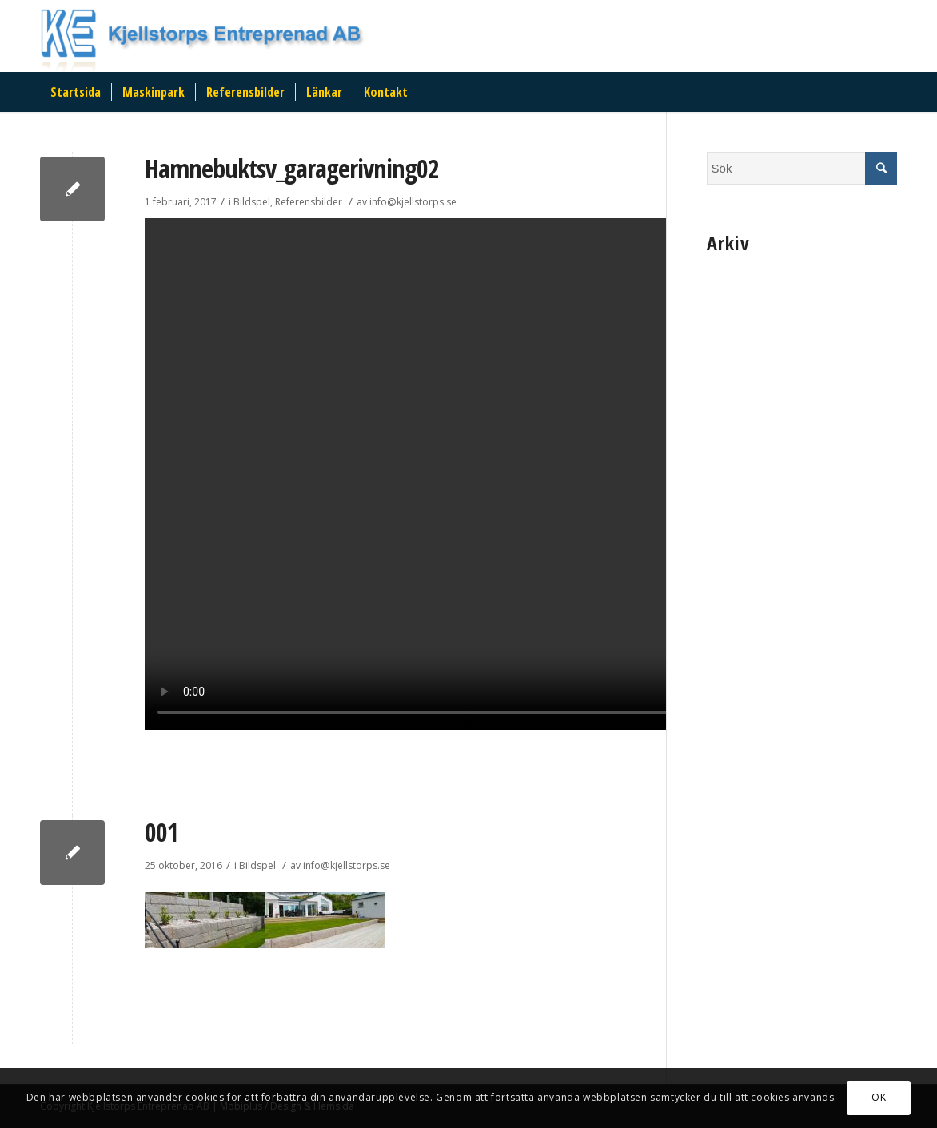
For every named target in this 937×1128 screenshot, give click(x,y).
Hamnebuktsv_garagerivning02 (292, 168)
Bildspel (251, 202)
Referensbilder (308, 202)
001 (161, 832)
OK (878, 1097)
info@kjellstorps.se (413, 202)
